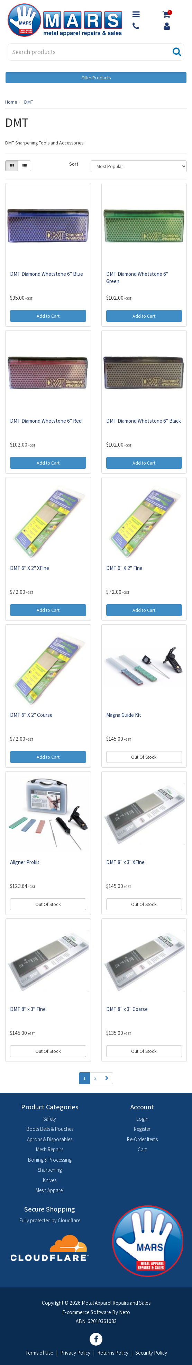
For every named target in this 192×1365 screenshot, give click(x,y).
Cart (142, 1149)
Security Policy (151, 1352)
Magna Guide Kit (123, 715)
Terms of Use (39, 1352)
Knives (49, 1180)
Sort (74, 164)
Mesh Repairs (49, 1149)
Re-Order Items (142, 1139)
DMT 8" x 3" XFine (125, 862)
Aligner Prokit (24, 862)
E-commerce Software (86, 1312)
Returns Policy (112, 1352)
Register (142, 1129)
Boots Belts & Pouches (49, 1129)
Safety (49, 1119)
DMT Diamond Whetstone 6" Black (143, 420)
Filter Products (96, 77)
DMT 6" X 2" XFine (29, 568)
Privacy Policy (75, 1352)
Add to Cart (48, 316)
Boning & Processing (50, 1159)
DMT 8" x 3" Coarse (127, 1009)
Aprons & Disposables (49, 1139)
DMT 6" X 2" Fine (124, 568)
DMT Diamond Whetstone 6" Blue (46, 274)
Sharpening (50, 1169)
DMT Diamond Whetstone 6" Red (46, 420)
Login (142, 1119)
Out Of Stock (144, 757)
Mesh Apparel (50, 1190)
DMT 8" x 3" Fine (28, 1009)
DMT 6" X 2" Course (31, 715)
